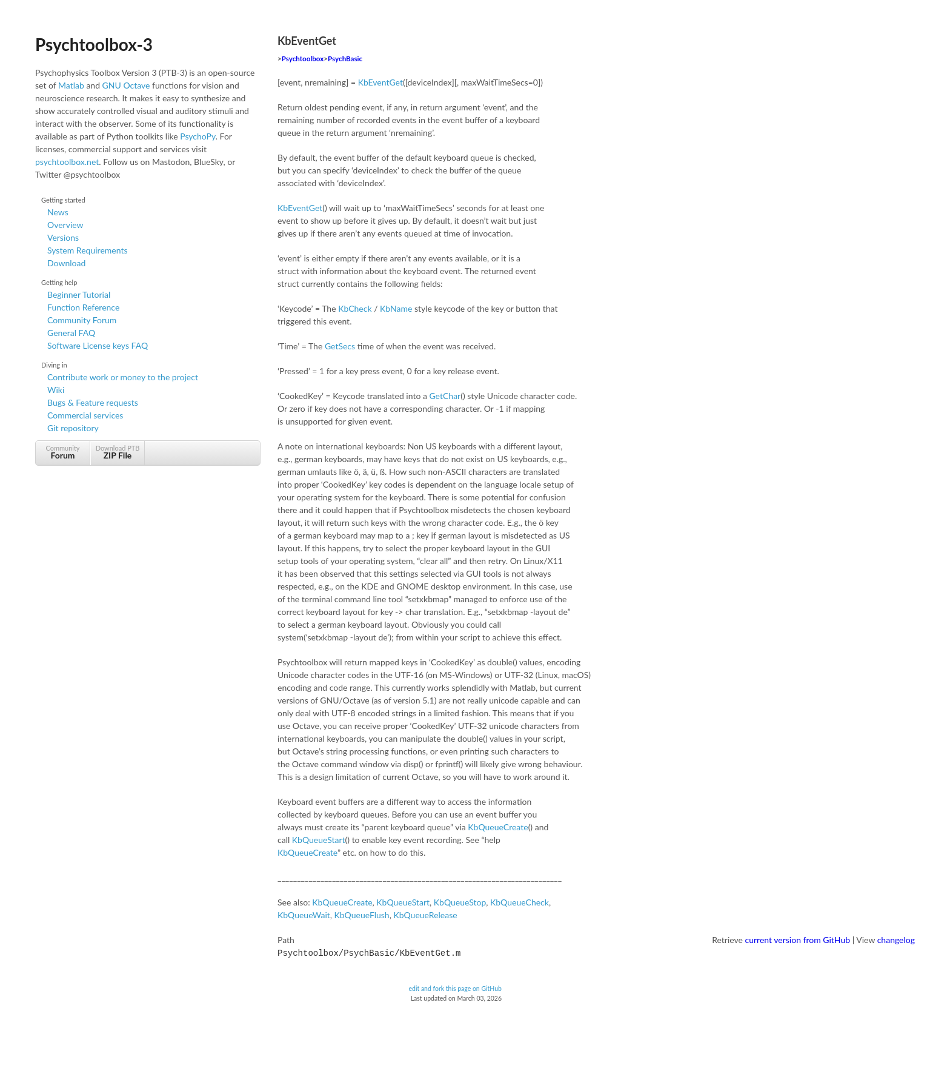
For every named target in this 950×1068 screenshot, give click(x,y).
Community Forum (81, 320)
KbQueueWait (303, 915)
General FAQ (71, 332)
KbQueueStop (460, 902)
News (57, 212)
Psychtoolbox (303, 58)
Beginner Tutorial (78, 294)
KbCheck (354, 308)
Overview (65, 225)
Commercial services (85, 415)
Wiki (55, 390)
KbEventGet (380, 82)
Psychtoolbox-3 (94, 44)
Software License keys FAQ (97, 345)
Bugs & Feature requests (92, 402)
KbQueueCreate (498, 827)
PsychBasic (345, 58)
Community (63, 452)
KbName (396, 308)
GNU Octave (126, 85)
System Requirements (87, 250)
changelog (896, 940)
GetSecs (340, 346)
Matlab (71, 85)
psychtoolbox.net (67, 161)
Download (66, 263)
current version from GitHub (798, 940)
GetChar (444, 396)
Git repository (73, 428)
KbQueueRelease (425, 915)
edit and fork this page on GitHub (455, 987)
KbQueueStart (318, 840)
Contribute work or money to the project (122, 377)
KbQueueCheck (519, 902)
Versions (63, 237)
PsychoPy (198, 136)
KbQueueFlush (362, 915)
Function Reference (83, 307)
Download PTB (117, 452)
